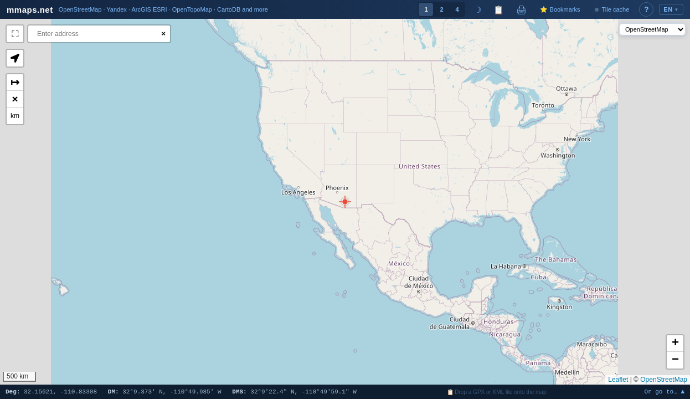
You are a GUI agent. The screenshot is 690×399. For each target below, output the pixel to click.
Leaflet (618, 379)
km (15, 116)
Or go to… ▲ (664, 392)
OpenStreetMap (663, 379)
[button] (345, 201)
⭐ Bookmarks (560, 9)
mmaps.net (30, 9)
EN (671, 9)
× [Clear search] (163, 33)
